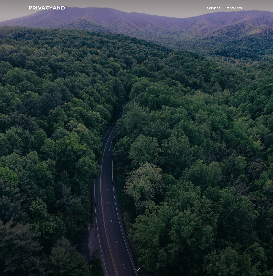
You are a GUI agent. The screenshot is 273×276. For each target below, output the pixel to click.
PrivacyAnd (46, 8)
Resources (234, 8)
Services (213, 8)
